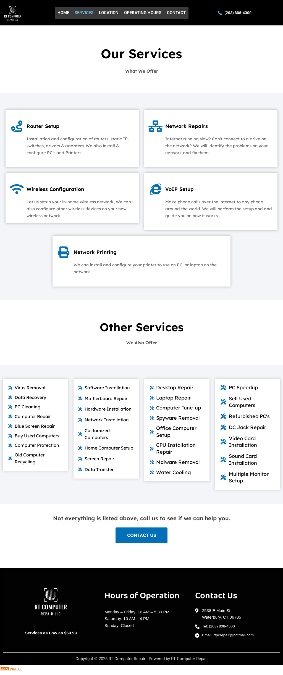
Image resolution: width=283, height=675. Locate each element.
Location (109, 12)
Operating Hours (142, 12)
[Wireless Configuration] (18, 191)
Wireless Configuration (69, 188)
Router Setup (52, 125)
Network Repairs (197, 125)
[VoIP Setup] (157, 191)
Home (63, 12)
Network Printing (106, 251)
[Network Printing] (65, 254)
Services (84, 12)
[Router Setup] (18, 128)
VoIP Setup (188, 188)
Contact (176, 12)
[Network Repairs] (157, 128)
